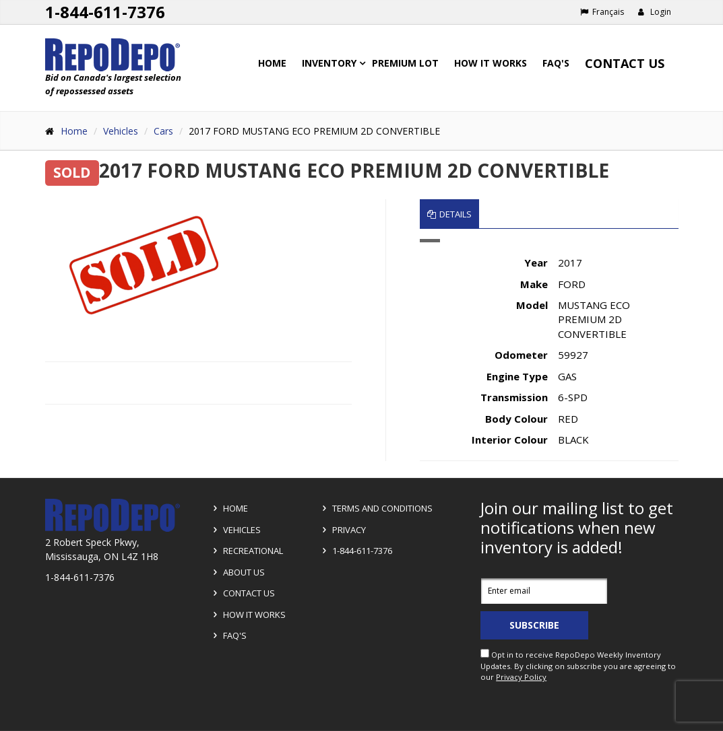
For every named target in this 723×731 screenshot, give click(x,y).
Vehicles (120, 131)
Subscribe (534, 625)
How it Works (247, 614)
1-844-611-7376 (355, 551)
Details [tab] (449, 214)
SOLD (71, 172)
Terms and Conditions (375, 508)
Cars (163, 131)
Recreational (246, 551)
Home (272, 63)
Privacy (342, 530)
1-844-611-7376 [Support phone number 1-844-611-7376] (105, 12)
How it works (490, 63)
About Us (237, 572)
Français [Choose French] (602, 12)
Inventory (329, 63)
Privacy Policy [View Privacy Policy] (521, 677)
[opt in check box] (484, 653)
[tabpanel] (549, 350)
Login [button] (654, 12)
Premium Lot (405, 63)
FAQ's (555, 63)
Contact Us (624, 63)
